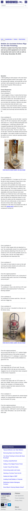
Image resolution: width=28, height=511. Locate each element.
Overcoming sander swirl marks (11, 470)
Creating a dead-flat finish (10, 461)
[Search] (12, 6)
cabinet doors (10, 206)
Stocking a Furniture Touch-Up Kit (12, 473)
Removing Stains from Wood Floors (12, 453)
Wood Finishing (22, 39)
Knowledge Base (8, 39)
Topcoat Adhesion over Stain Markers (13, 450)
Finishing (15, 39)
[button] (2, 504)
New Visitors (18, 509)
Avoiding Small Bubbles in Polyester (12, 479)
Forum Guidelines (19, 498)
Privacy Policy (18, 500)
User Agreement (19, 495)
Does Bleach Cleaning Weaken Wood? (13, 487)
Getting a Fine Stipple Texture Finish (13, 464)
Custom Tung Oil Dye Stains (10, 467)
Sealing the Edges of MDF (10, 476)
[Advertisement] (14, 23)
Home (2, 39)
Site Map (3, 509)
